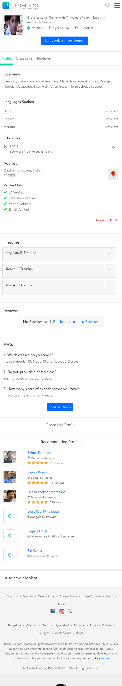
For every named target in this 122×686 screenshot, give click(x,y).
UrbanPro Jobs (91, 596)
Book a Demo (60, 407)
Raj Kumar (34, 550)
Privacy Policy (68, 596)
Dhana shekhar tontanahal (46, 492)
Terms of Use (46, 596)
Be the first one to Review (75, 321)
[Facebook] (53, 613)
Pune (93, 625)
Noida (79, 633)
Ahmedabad (62, 633)
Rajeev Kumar (37, 472)
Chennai (31, 625)
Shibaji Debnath (39, 452)
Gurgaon (44, 633)
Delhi (46, 625)
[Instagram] (61, 613)
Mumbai (79, 625)
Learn (109, 596)
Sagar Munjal (37, 531)
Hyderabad (62, 625)
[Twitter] (70, 612)
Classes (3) (24, 58)
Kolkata (106, 625)
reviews (44, 58)
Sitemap (61, 604)
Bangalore (14, 625)
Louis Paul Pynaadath (43, 511)
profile (6, 58)
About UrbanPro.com (19, 596)
